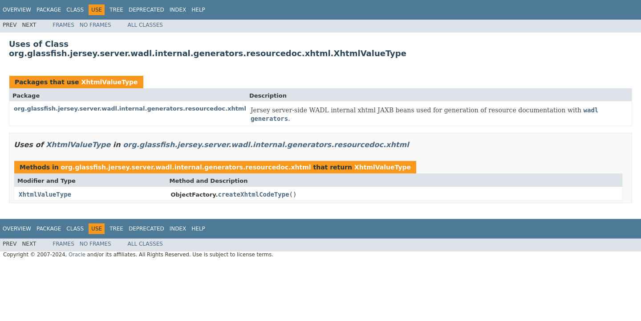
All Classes (145, 25)
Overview (17, 10)
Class (75, 10)
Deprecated (146, 10)
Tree (116, 10)
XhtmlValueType (109, 82)
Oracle (77, 254)
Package (49, 10)
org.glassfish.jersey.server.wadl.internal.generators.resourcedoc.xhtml (130, 108)
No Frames (95, 25)
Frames (63, 25)
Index (178, 10)
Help (198, 10)
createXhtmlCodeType (253, 194)
